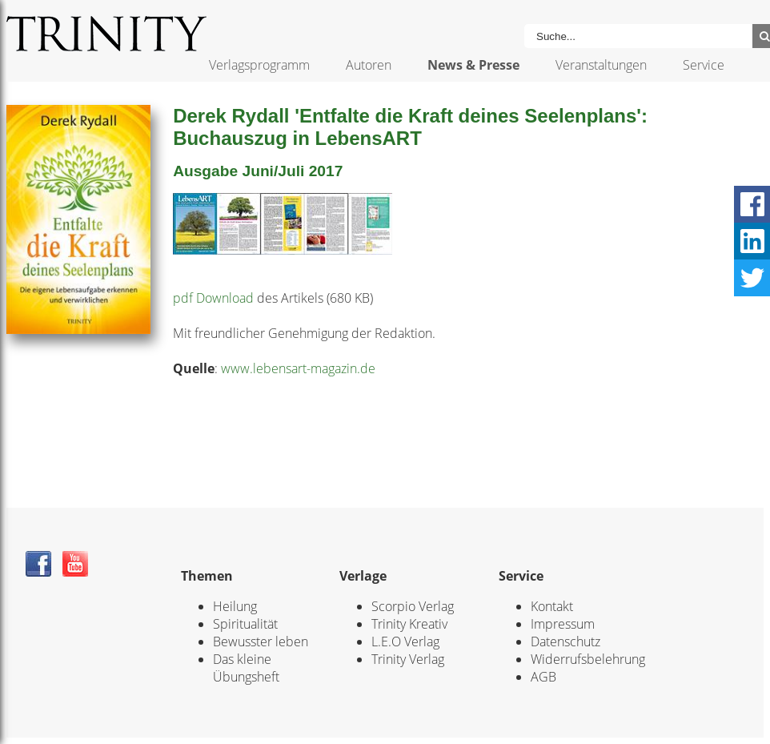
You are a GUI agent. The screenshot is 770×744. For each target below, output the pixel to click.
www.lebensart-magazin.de (298, 368)
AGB (543, 677)
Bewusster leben (260, 641)
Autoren (368, 65)
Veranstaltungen (601, 65)
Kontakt (552, 606)
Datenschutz (565, 641)
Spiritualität (245, 624)
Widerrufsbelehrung (588, 659)
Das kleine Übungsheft (246, 668)
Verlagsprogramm (259, 65)
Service (703, 65)
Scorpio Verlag (412, 606)
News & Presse (473, 65)
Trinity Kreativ (409, 624)
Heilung (235, 606)
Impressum (563, 624)
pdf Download (213, 298)
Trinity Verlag (407, 659)
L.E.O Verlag (405, 641)
